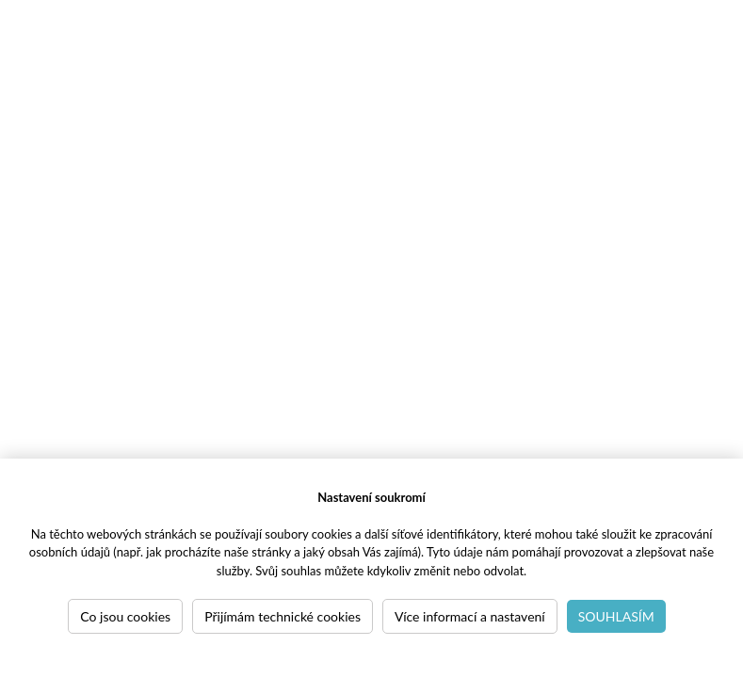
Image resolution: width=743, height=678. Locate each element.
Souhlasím (616, 616)
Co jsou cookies (125, 616)
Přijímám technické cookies (282, 616)
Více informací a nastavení (470, 616)
